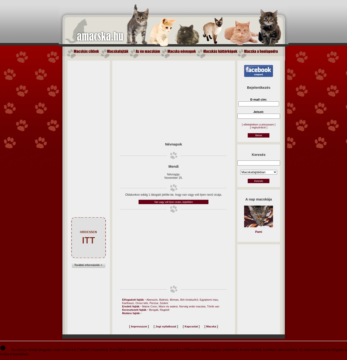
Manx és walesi (168, 306)
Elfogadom (41, 354)
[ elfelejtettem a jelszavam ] (258, 124)
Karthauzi (128, 303)
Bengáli (153, 309)
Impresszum (139, 326)
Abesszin (152, 299)
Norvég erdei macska (192, 306)
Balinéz (163, 299)
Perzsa (153, 303)
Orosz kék (141, 303)
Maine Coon (149, 306)
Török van (213, 306)
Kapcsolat (191, 326)
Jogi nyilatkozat (165, 326)
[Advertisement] (88, 133)
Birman (174, 299)
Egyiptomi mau (209, 299)
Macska (211, 326)
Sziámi (164, 303)
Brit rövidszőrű (189, 299)
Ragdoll (164, 309)
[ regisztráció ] (258, 127)
